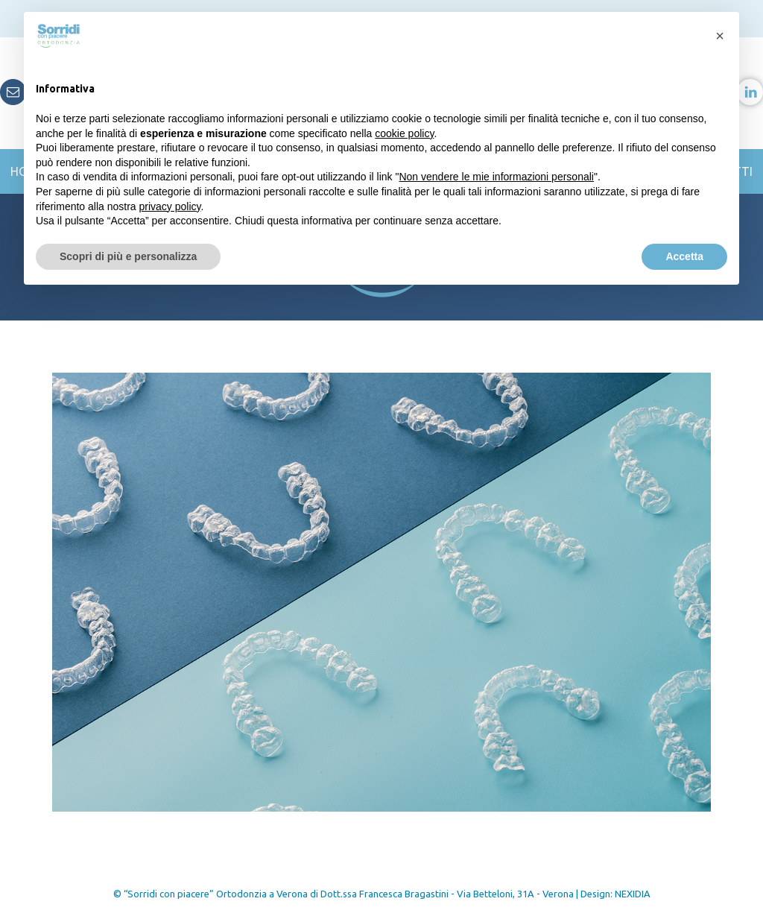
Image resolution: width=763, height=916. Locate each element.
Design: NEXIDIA (615, 893)
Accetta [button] (684, 256)
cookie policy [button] (404, 133)
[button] (720, 36)
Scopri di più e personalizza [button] (128, 256)
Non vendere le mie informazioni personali (496, 177)
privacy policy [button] (170, 206)
